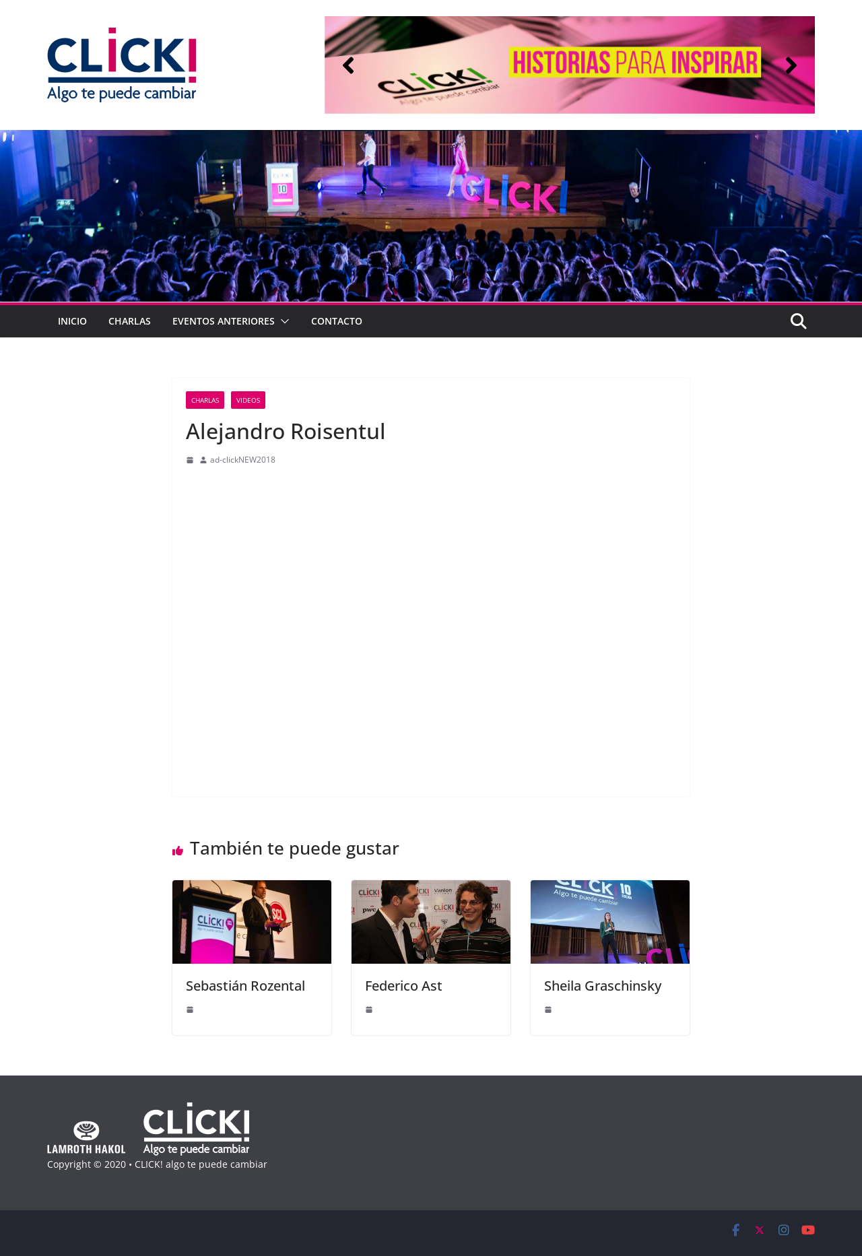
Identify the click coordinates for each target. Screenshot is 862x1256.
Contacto (336, 321)
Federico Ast (403, 986)
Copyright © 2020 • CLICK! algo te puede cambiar (157, 1164)
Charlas (129, 321)
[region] (570, 65)
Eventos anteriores (223, 321)
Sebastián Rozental (245, 986)
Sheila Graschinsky (602, 986)
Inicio (72, 321)
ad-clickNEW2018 (242, 459)
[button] (348, 65)
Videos (248, 400)
